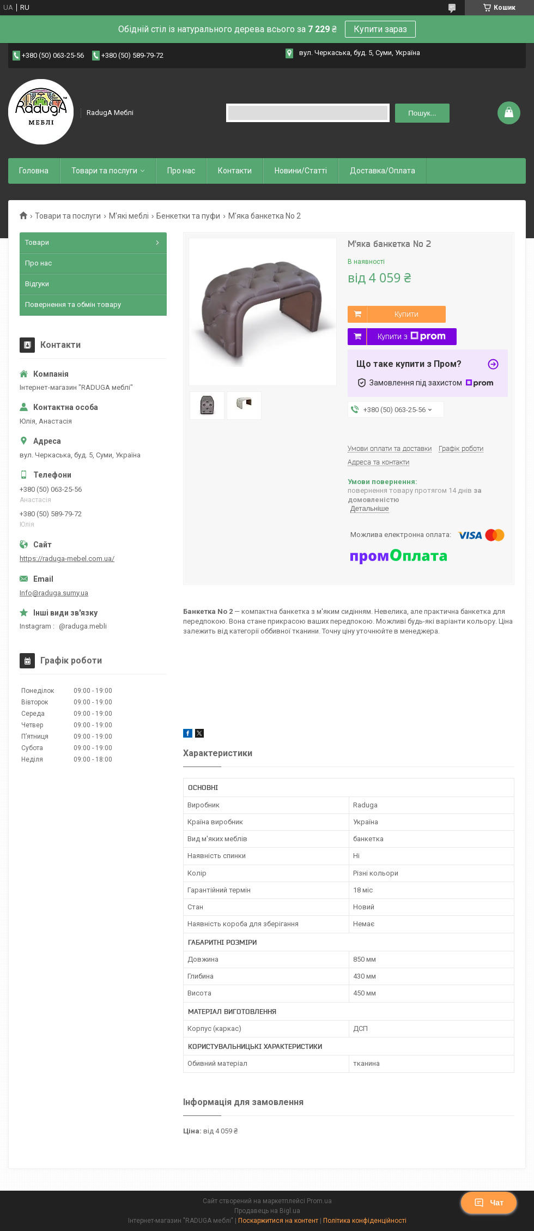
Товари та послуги (104, 170)
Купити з (412, 336)
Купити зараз (380, 29)
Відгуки (37, 284)
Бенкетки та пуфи (188, 216)
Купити (406, 314)
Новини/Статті (301, 170)
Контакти (235, 170)
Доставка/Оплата (382, 170)
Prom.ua (319, 1201)
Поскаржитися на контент (278, 1220)
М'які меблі (129, 216)
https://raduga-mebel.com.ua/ (67, 558)
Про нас (181, 170)
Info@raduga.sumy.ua (54, 593)
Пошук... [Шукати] (422, 113)
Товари (37, 242)
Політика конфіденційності (364, 1220)
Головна (33, 170)
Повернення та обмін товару (73, 304)
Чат (488, 1203)
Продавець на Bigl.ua (267, 1211)
